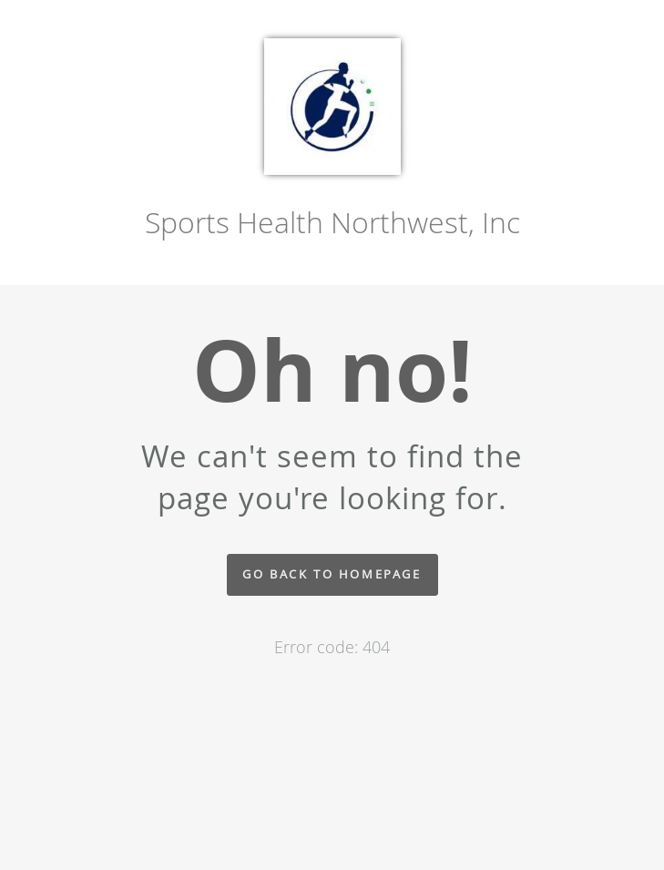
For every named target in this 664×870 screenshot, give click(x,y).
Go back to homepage (331, 574)
